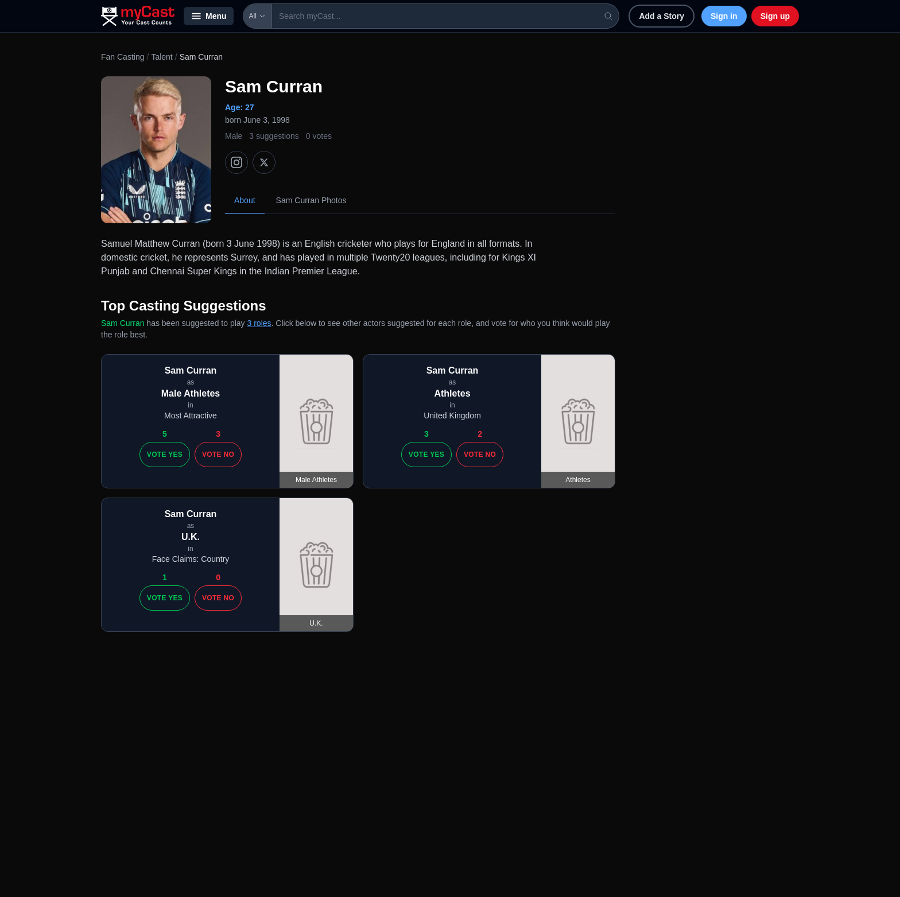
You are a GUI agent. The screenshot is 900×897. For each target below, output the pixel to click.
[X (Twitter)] (264, 162)
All (257, 16)
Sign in (724, 16)
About (244, 200)
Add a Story (661, 16)
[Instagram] (236, 162)
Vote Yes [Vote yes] (165, 455)
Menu (209, 16)
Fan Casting (122, 56)
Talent (161, 56)
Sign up (775, 16)
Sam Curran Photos (311, 200)
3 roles (259, 323)
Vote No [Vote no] (218, 455)
